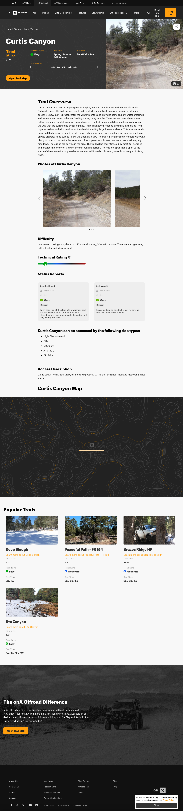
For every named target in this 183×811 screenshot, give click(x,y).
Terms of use (48, 805)
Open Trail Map (18, 78)
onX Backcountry (61, 3)
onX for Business (97, 3)
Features (81, 12)
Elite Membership (63, 12)
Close (156, 805)
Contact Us (14, 787)
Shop (80, 792)
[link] (69, 256)
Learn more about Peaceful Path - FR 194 (87, 554)
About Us (13, 781)
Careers (12, 798)
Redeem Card (50, 787)
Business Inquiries (52, 792)
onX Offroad (42, 3)
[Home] (18, 13)
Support (12, 792)
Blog (115, 781)
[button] (177, 27)
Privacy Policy (63, 805)
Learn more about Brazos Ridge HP (143, 554)
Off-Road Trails (118, 12)
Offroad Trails (84, 787)
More (138, 12)
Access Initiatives (119, 3)
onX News (48, 781)
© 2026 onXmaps (80, 805)
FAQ (115, 787)
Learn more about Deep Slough (23, 554)
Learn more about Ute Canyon (22, 626)
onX (14, 3)
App (35, 12)
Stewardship (98, 12)
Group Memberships (53, 798)
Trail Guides (83, 781)
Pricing (45, 12)
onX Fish (80, 3)
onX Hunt (26, 3)
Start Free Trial (157, 13)
